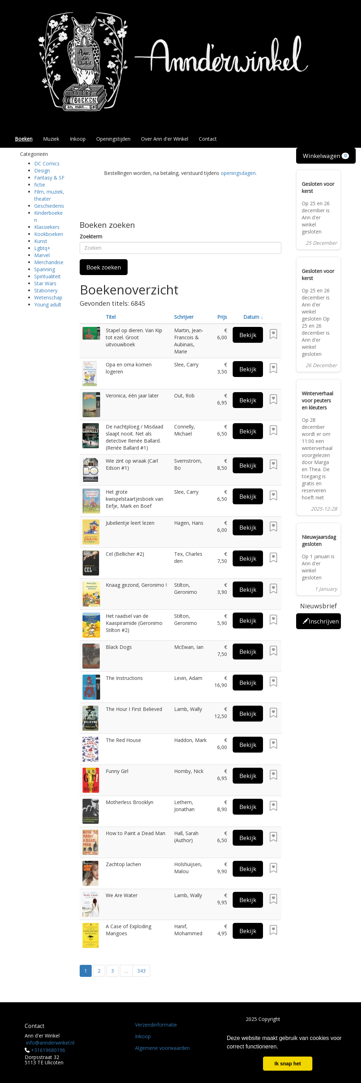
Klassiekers (47, 227)
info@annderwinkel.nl (50, 1042)
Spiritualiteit (47, 276)
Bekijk (247, 335)
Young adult (47, 304)
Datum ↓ (253, 317)
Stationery (45, 290)
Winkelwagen (326, 156)
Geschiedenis (49, 205)
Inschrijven (321, 621)
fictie (39, 184)
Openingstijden (113, 138)
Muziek (51, 138)
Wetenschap (48, 297)
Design (42, 170)
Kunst (40, 241)
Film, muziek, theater (49, 195)
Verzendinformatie (156, 1024)
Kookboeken (48, 234)
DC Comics (47, 163)
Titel (111, 317)
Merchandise (48, 262)
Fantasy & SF (49, 177)
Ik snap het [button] (287, 1063)
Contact (208, 138)
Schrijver (184, 317)
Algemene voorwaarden (162, 1048)
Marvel (42, 255)
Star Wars (45, 283)
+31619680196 (48, 1050)
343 (141, 970)
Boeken (23, 138)
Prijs (222, 317)
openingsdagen (238, 173)
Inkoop (78, 138)
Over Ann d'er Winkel (164, 138)
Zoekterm (91, 236)
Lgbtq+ (42, 248)
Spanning (44, 269)
